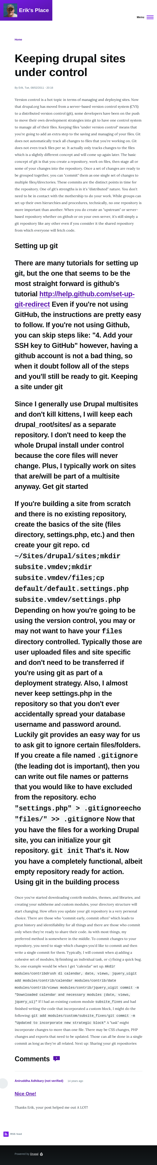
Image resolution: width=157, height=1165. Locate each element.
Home (18, 39)
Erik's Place (34, 10)
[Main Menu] (144, 17)
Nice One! (25, 1089)
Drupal (34, 1149)
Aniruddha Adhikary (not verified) (39, 1076)
